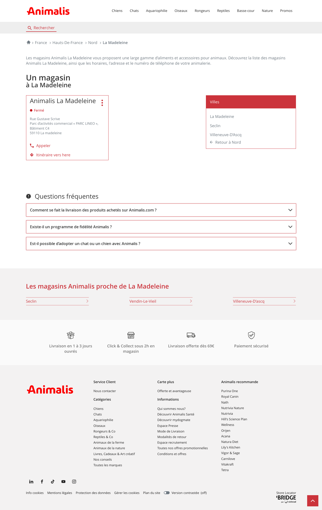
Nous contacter (104, 391)
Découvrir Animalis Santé (175, 414)
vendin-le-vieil (161, 301)
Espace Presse (167, 426)
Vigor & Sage (230, 453)
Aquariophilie (156, 11)
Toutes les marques (107, 465)
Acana (225, 436)
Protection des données (93, 493)
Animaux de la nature (109, 448)
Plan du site (151, 493)
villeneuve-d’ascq (264, 301)
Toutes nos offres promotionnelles (182, 448)
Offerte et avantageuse (174, 391)
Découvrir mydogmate (173, 420)
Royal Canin (230, 396)
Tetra (225, 470)
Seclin (215, 125)
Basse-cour (246, 11)
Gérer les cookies (126, 493)
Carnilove (228, 459)
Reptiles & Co (103, 437)
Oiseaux (181, 11)
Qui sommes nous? (171, 409)
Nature (267, 11)
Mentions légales (59, 493)
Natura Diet (229, 442)
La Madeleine (222, 116)
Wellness (227, 425)
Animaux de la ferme (108, 442)
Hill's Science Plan (234, 419)
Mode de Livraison (170, 431)
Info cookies (35, 493)
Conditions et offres (171, 454)
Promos (286, 11)
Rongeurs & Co (104, 431)
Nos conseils (102, 459)
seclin (57, 301)
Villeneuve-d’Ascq (225, 134)
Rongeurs (202, 11)
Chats (134, 11)
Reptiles (223, 11)
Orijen (225, 430)
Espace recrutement (172, 442)
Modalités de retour (172, 437)
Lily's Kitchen (230, 447)
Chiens (117, 11)
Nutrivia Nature (232, 408)
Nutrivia (227, 413)
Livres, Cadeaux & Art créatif (114, 454)
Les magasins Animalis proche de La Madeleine (97, 286)
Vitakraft (227, 464)
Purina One (229, 391)
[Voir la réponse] (161, 210)
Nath (225, 402)
